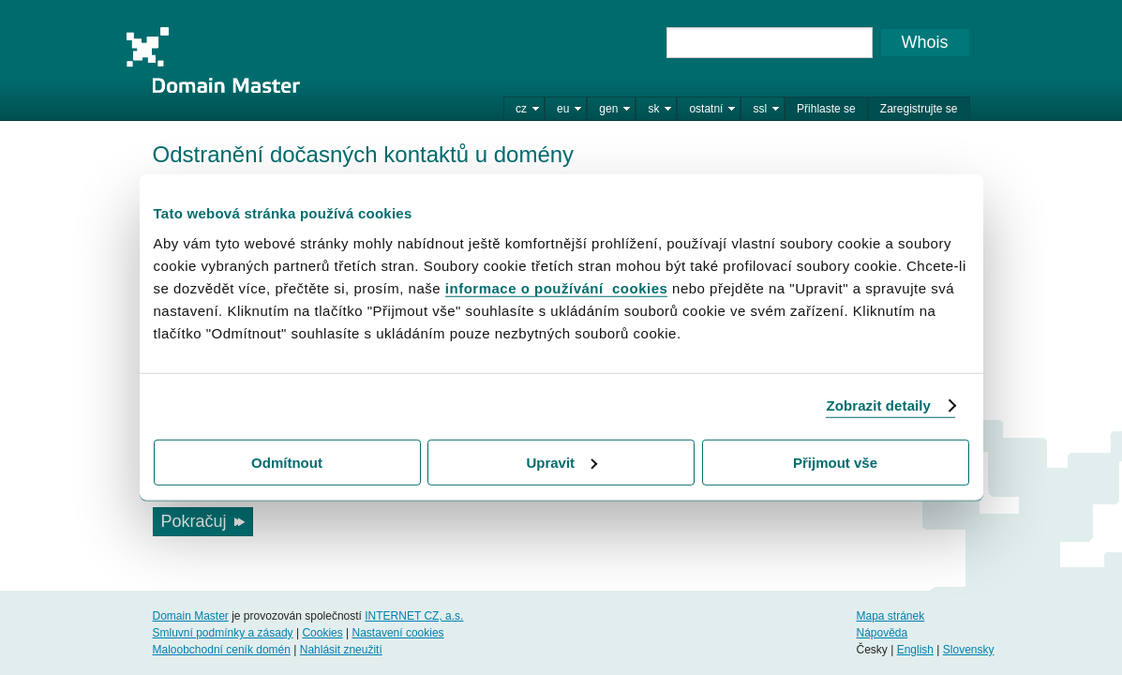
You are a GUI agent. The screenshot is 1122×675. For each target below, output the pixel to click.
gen (608, 108)
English (915, 649)
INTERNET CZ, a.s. (414, 615)
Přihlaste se (826, 108)
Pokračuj (194, 521)
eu (563, 108)
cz (521, 108)
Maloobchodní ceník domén (222, 649)
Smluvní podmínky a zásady (223, 632)
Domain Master (213, 60)
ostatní (706, 108)
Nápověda (881, 632)
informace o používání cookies (556, 287)
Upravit (561, 462)
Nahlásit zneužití (341, 649)
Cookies (322, 632)
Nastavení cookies (398, 632)
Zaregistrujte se (919, 108)
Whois (924, 42)
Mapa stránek (890, 615)
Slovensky (969, 649)
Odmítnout (286, 462)
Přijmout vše (835, 462)
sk (653, 108)
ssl (760, 108)
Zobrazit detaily (878, 405)
